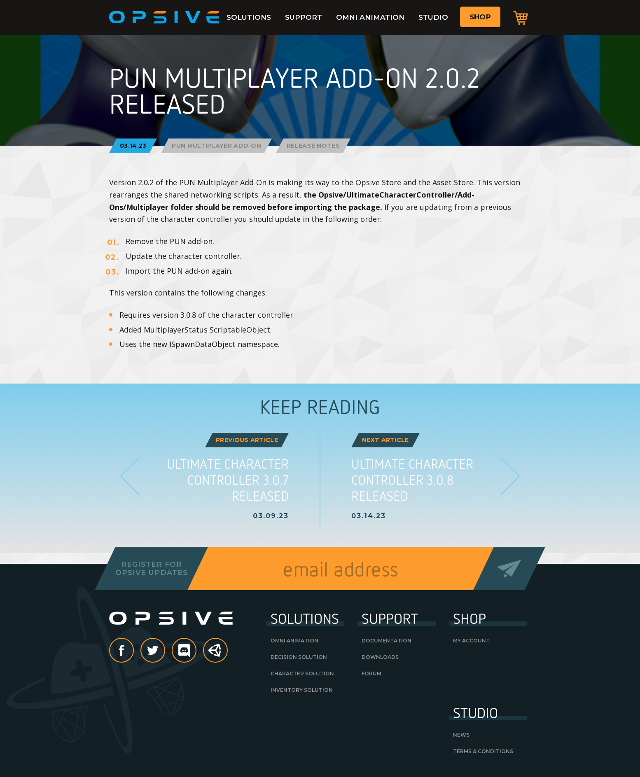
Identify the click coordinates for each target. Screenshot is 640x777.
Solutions (249, 17)
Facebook (133, 651)
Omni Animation (370, 17)
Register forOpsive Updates (151, 568)
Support (303, 17)
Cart (520, 17)
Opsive (164, 17)
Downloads (380, 657)
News (461, 735)
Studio (433, 17)
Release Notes (313, 145)
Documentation (386, 640)
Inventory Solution (302, 690)
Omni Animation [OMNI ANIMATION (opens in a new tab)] (294, 640)
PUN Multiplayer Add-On (216, 145)
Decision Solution (299, 657)
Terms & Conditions (483, 751)
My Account (471, 640)
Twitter (164, 651)
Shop (480, 17)
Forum (371, 673)
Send (509, 568)
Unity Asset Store (216, 655)
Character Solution (302, 673)
